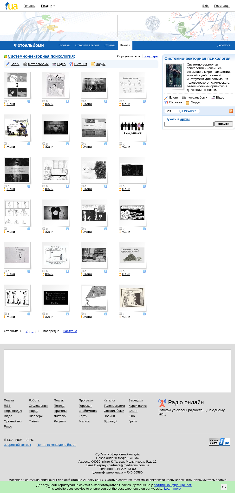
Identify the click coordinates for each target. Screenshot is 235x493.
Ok (224, 487)
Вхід (205, 5)
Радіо (8, 426)
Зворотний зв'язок (17, 444)
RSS (7, 405)
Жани (9, 104)
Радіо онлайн (186, 402)
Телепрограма (114, 405)
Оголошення (38, 405)
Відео (217, 98)
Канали (125, 45)
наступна (70, 331)
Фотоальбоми (194, 98)
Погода (59, 405)
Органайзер (12, 421)
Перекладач (13, 411)
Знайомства (88, 411)
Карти (83, 416)
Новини (109, 416)
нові (138, 56)
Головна (29, 5)
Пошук (59, 400)
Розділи (46, 5)
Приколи (60, 411)
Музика (84, 421)
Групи (133, 421)
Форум (193, 102)
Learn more (172, 488)
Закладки (136, 400)
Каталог (110, 400)
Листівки (60, 416)
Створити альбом (87, 45)
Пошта (9, 400)
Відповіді (110, 421)
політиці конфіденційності (173, 485)
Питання (173, 102)
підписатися (186, 111)
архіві (185, 119)
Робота (34, 400)
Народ (34, 411)
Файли (34, 421)
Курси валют (138, 405)
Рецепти (60, 421)
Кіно (132, 416)
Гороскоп (85, 405)
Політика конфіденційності (56, 444)
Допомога (223, 45)
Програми (86, 400)
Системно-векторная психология (197, 58)
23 (169, 111)
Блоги (171, 98)
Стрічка (109, 45)
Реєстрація (222, 5)
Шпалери (36, 416)
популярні (151, 56)
